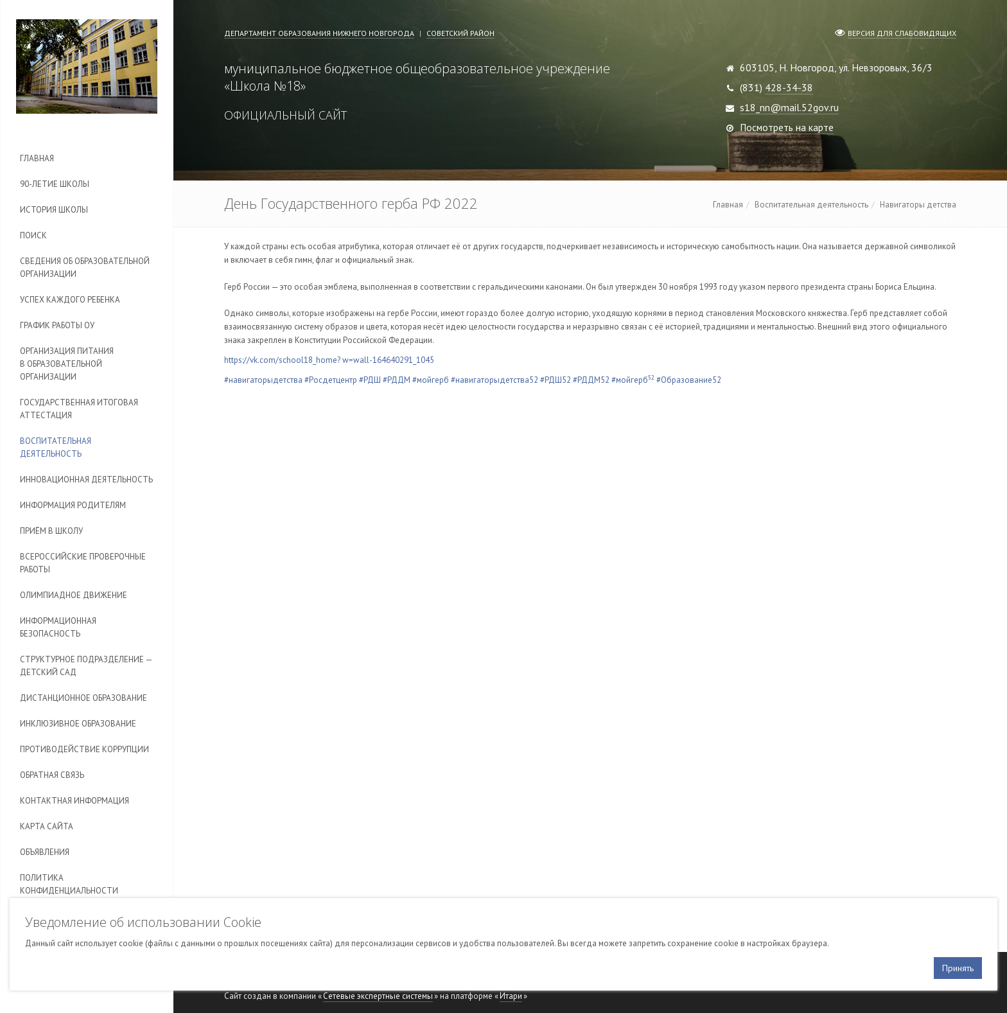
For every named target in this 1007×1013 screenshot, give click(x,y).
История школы (54, 209)
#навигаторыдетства (263, 379)
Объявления (44, 852)
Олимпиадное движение (73, 595)
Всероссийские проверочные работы (83, 563)
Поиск (33, 235)
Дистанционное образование (83, 697)
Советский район (460, 33)
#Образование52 (688, 379)
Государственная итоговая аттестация (79, 409)
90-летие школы (54, 184)
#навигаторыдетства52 (494, 379)
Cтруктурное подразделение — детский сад (86, 666)
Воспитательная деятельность (55, 447)
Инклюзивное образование (78, 723)
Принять (958, 968)
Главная (37, 158)
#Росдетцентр (330, 379)
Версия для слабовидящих (902, 33)
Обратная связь (52, 775)
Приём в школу (51, 530)
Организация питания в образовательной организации (67, 364)
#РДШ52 (555, 379)
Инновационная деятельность (86, 479)
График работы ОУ (57, 325)
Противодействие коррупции (84, 749)
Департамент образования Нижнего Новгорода (319, 33)
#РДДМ (396, 379)
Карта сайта (46, 826)
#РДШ (370, 379)
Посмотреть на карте (787, 127)
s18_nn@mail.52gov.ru (789, 107)
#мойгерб (430, 379)
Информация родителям (73, 505)
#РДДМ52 (591, 379)
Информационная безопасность (58, 627)
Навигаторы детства (918, 204)
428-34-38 (789, 87)
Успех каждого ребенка (70, 299)
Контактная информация (74, 800)
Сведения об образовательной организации (85, 267)
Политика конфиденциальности (69, 884)
